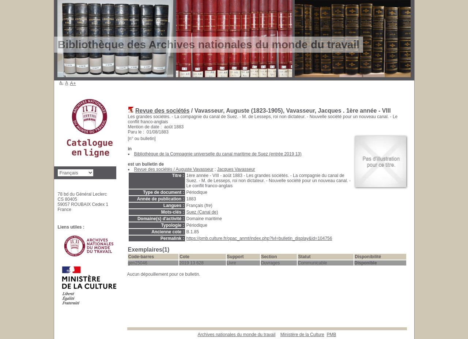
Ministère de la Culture (302, 334)
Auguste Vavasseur (195, 169)
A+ (73, 83)
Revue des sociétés (162, 111)
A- (62, 82)
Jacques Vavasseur (236, 169)
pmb (331, 334)
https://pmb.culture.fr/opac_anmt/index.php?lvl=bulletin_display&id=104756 (259, 238)
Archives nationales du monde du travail (237, 334)
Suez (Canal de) (202, 212)
